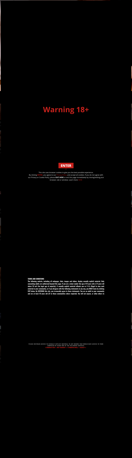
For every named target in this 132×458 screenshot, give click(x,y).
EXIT (66, 169)
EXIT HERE (59, 177)
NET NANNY (61, 347)
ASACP (82, 347)
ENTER (39, 175)
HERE (80, 180)
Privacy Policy (62, 175)
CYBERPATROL (73, 347)
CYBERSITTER (50, 347)
